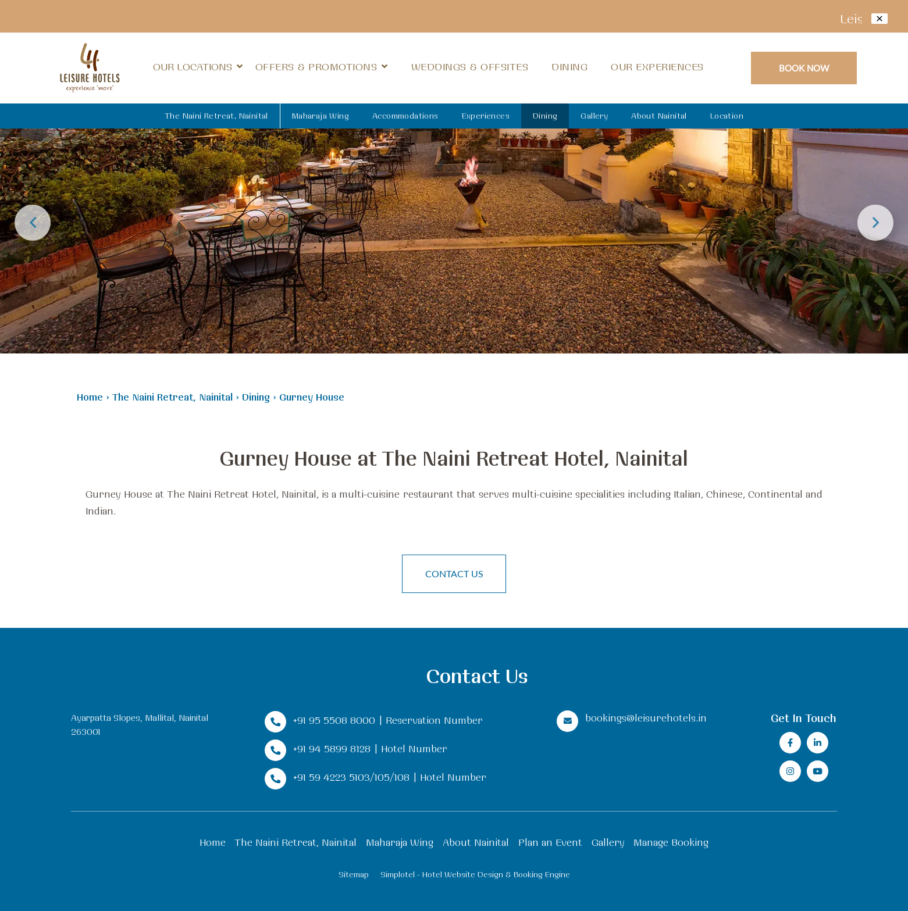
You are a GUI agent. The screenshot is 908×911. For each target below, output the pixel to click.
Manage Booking (670, 842)
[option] (454, 176)
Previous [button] (33, 223)
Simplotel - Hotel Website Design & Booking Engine (475, 874)
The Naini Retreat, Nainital (216, 115)
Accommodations (405, 115)
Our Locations (198, 67)
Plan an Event (550, 842)
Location (726, 115)
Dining (569, 66)
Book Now (804, 68)
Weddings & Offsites (470, 66)
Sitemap (354, 874)
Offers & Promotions (316, 66)
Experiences (486, 115)
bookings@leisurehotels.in (646, 717)
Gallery (594, 115)
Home (90, 396)
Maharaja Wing (320, 115)
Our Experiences (657, 66)
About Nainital (659, 115)
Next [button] (875, 223)
